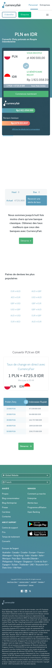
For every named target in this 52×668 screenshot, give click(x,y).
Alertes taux (33, 503)
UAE (32, 564)
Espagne (6, 564)
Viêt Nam (17, 567)
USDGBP (15, 309)
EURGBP (36, 315)
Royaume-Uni (42, 564)
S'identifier (9, 14)
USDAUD (37, 297)
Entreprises (45, 5)
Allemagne (6, 555)
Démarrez (26, 240)
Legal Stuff (33, 582)
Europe (32, 552)
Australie (6, 552)
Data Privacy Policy (12, 582)
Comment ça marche (37, 493)
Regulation (41, 582)
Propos (5, 493)
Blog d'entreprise (9, 503)
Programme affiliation (37, 507)
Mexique (6, 558)
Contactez (6, 516)
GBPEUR (36, 303)
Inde (27, 555)
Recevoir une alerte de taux (34, 200)
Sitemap (31, 585)
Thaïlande (23, 564)
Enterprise (32, 498)
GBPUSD (15, 303)
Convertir (6, 541)
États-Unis (6, 567)
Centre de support (10, 527)
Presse (5, 507)
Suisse (14, 564)
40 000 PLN (11, 426)
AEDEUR (15, 297)
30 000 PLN (11, 420)
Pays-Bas (16, 558)
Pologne (17, 561)
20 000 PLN (11, 414)
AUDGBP (36, 291)
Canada (15, 552)
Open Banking (34, 512)
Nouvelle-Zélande (29, 558)
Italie (41, 555)
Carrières (6, 512)
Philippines (7, 561)
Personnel (33, 5)
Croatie (24, 552)
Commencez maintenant (26, 94)
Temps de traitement (11, 536)
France (40, 552)
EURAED (15, 321)
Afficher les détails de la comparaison (26, 129)
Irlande (34, 555)
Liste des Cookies (24, 582)
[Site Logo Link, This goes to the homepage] (11, 5)
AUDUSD (16, 315)
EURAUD (15, 291)
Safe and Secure (22, 585)
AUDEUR (36, 321)
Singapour (27, 561)
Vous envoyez (34, 53)
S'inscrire (25, 14)
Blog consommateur (10, 498)
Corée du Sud (40, 561)
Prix (4, 532)
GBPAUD (36, 309)
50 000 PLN (11, 431)
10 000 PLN (11, 408)
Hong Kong (18, 555)
